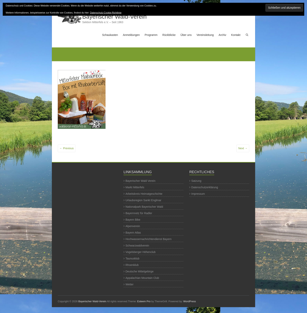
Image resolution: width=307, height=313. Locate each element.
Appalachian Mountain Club (142, 277)
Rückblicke (169, 34)
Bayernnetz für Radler (139, 213)
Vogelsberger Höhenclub (140, 252)
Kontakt (235, 34)
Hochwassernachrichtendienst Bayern (149, 239)
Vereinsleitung (205, 34)
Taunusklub (132, 258)
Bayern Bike (133, 219)
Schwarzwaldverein (137, 245)
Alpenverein (133, 226)
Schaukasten (110, 34)
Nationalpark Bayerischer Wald (144, 206)
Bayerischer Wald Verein (140, 180)
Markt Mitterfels (135, 187)
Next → (242, 148)
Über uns (186, 34)
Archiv (222, 34)
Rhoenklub (132, 265)
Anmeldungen (131, 34)
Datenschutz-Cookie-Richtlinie (106, 12)
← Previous (67, 148)
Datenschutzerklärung (204, 187)
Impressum (198, 193)
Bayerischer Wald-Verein (114, 16)
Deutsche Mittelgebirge (140, 271)
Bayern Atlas (133, 232)
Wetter (130, 284)
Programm (151, 34)
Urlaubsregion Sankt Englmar (143, 200)
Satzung (196, 180)
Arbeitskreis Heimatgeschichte (144, 193)
